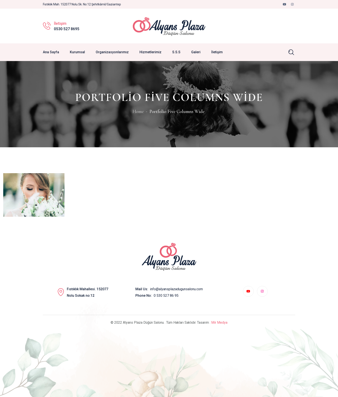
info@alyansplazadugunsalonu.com (176, 289)
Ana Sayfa (51, 52)
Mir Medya (219, 322)
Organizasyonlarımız (112, 52)
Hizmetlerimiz (150, 52)
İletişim (217, 52)
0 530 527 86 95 (166, 295)
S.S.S (176, 52)
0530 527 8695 (66, 29)
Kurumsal (77, 52)
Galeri (195, 52)
